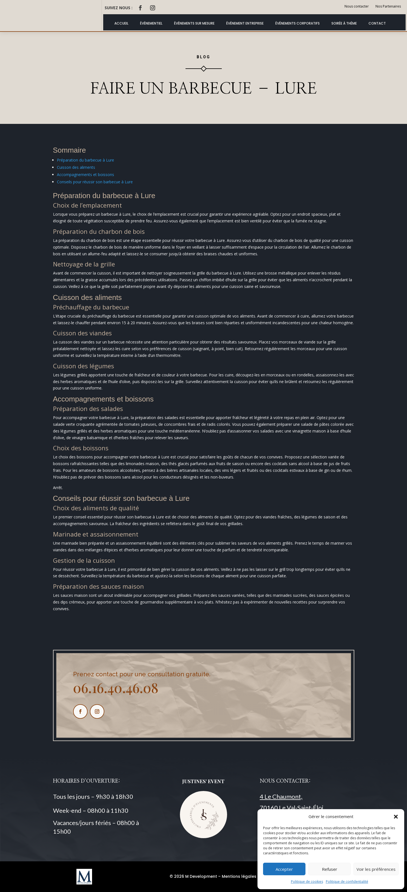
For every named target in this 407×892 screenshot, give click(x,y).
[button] (396, 816)
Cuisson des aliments (76, 167)
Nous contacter (357, 6)
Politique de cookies (307, 881)
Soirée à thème (344, 23)
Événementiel (151, 23)
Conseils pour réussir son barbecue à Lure (95, 181)
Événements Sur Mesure (194, 23)
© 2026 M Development (193, 876)
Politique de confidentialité (347, 881)
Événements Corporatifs (297, 23)
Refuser (329, 869)
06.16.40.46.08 (115, 687)
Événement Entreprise (245, 23)
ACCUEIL (121, 23)
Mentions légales (239, 876)
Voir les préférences (376, 869)
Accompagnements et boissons (85, 174)
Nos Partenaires (388, 6)
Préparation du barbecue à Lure (85, 160)
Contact (377, 23)
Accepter (284, 869)
